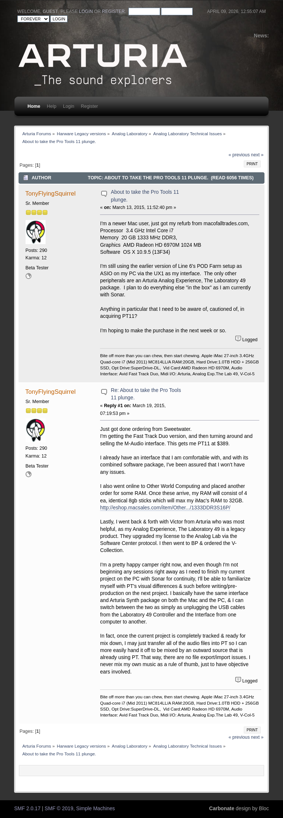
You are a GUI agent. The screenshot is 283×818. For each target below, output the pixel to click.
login (86, 11)
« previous (239, 154)
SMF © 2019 (59, 808)
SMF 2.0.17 (27, 808)
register (113, 11)
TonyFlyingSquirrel (50, 193)
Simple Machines (95, 808)
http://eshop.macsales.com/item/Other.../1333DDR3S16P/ (165, 508)
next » (257, 154)
